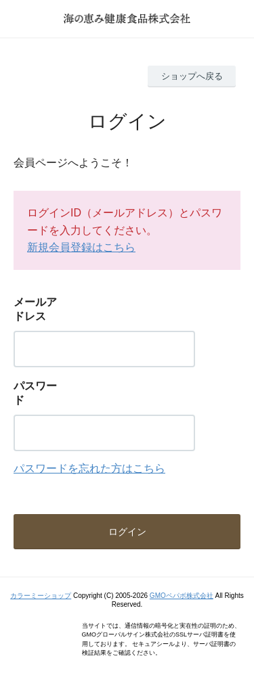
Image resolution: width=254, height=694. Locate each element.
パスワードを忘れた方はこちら (89, 468)
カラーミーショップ (40, 595)
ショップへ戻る (192, 76)
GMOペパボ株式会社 (181, 595)
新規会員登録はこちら (81, 247)
